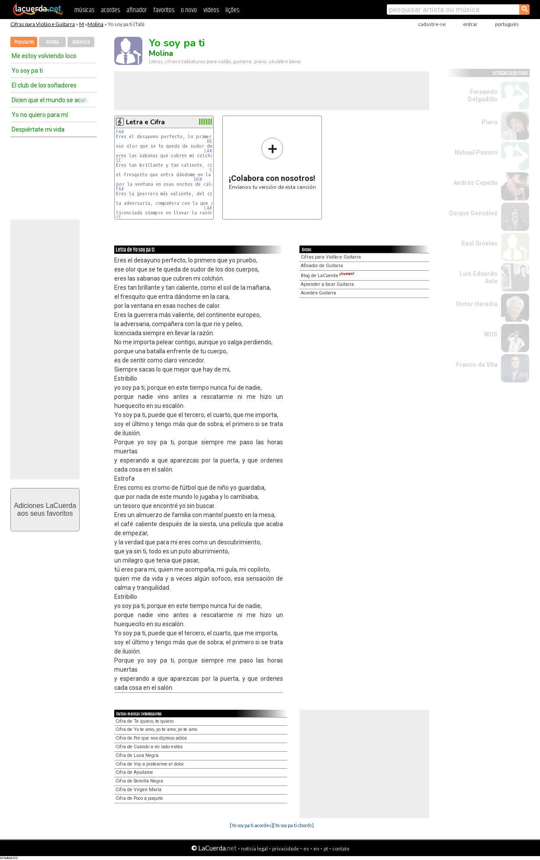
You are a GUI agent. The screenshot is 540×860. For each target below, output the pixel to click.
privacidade (285, 848)
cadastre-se (432, 24)
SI (118, 160)
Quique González (473, 213)
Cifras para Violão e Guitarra (42, 24)
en (316, 848)
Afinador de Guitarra (322, 265)
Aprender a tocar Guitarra (327, 284)
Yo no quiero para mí (40, 114)
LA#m (209, 151)
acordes (110, 10)
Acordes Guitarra (318, 293)
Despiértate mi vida (38, 129)
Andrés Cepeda (475, 182)
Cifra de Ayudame (134, 772)
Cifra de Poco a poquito (139, 798)
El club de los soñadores (44, 85)
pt (326, 848)
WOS (491, 334)
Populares (24, 42)
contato (340, 848)
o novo (189, 10)
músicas (84, 10)
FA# (120, 132)
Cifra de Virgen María (138, 789)
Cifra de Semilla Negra (139, 781)
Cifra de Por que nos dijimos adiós (151, 738)
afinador (136, 10)
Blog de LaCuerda (327, 275)
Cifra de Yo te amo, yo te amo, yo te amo (156, 729)
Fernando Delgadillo (483, 95)
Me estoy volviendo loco (44, 55)
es (306, 848)
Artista (52, 42)
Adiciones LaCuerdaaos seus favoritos (45, 509)
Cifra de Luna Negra (137, 755)
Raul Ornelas (479, 243)
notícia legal (254, 848)
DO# (198, 179)
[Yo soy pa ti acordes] (251, 825)
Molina (95, 24)
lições (232, 10)
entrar (470, 24)
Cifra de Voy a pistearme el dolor (150, 764)
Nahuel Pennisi (476, 152)
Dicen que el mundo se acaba (51, 100)
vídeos (211, 10)
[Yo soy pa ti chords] (293, 825)
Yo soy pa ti (27, 70)
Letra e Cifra (145, 122)
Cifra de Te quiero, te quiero (145, 721)
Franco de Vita (477, 364)
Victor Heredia (477, 304)
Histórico (81, 42)
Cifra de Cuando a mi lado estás (149, 747)
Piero (490, 122)
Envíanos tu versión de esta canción (272, 163)
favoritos (163, 10)
